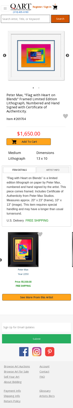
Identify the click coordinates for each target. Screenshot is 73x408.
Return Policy (12, 401)
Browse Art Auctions (17, 366)
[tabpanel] (36, 55)
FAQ (42, 376)
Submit (36, 338)
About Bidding (13, 382)
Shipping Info (12, 396)
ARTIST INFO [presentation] (53, 170)
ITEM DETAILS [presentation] (19, 170)
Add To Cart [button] (29, 141)
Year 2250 (23, 274)
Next (67, 55)
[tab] (19, 170)
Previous (4, 55)
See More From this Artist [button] (36, 297)
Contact (44, 371)
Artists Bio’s (47, 396)
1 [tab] (33, 88)
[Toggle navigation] (5, 8)
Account (45, 366)
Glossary (45, 390)
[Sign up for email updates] (36, 327)
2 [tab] (39, 88)
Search (60, 18)
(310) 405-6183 (20, 12)
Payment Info (12, 390)
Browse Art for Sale (16, 371)
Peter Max (23, 269)
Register (37, 6)
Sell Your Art (11, 376)
